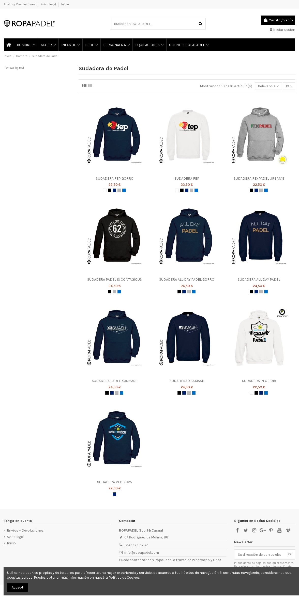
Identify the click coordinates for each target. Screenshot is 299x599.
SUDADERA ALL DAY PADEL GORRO (186, 279)
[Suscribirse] (289, 554)
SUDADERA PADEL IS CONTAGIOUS (114, 279)
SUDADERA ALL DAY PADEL (259, 279)
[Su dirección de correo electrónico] (259, 554)
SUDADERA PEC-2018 (259, 381)
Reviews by (14, 67)
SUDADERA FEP (186, 178)
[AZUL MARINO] (114, 190)
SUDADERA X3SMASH (187, 381)
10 (289, 86)
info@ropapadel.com (141, 552)
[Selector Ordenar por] (268, 86)
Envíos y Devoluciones (20, 4)
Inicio (65, 4)
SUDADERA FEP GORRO (114, 178)
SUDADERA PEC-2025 (114, 482)
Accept (17, 587)
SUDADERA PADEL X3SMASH (115, 381)
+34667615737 (136, 545)
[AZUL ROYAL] (124, 190)
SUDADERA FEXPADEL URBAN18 (259, 178)
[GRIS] (119, 190)
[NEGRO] (109, 190)
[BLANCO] (105, 190)
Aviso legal (49, 4)
